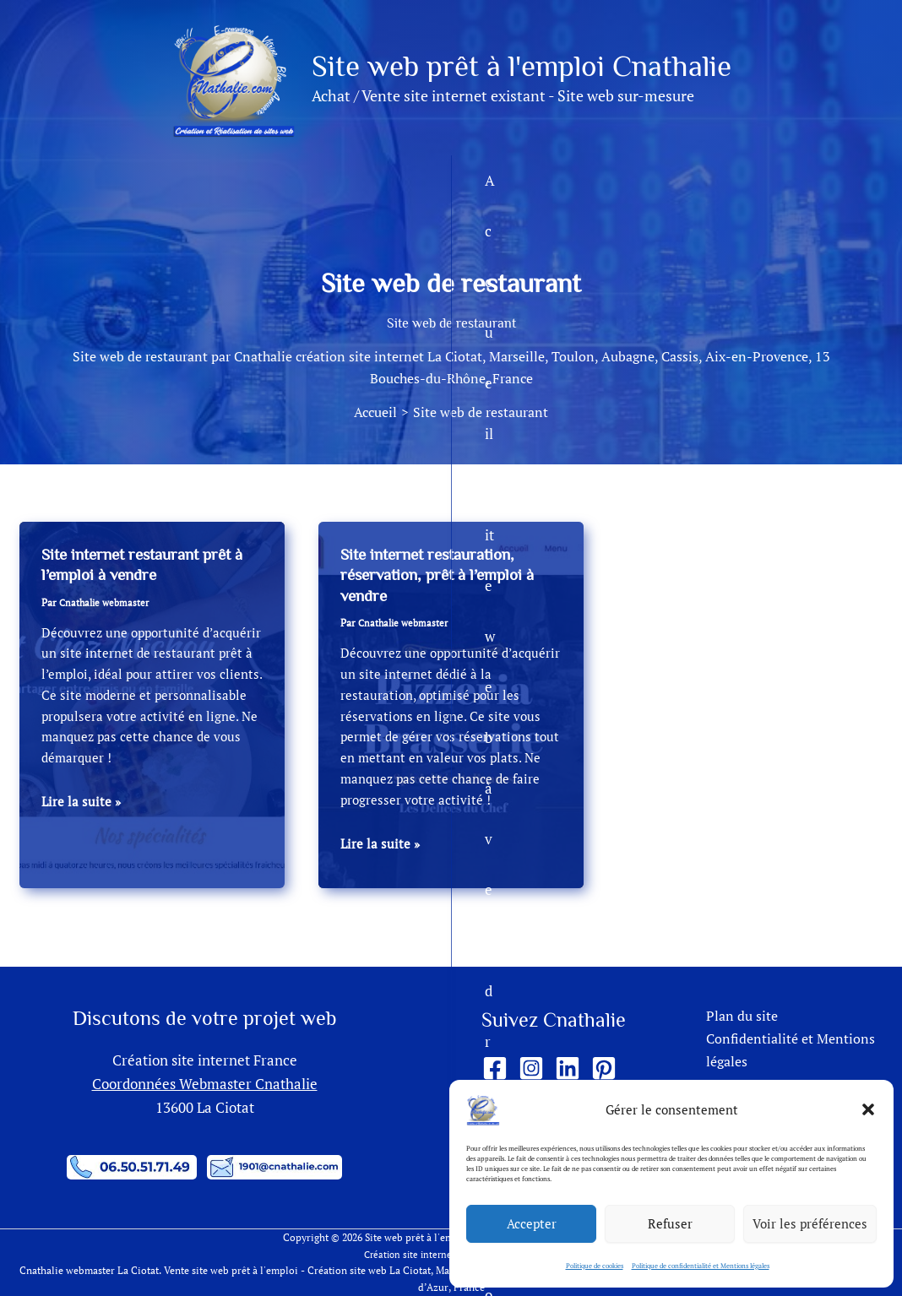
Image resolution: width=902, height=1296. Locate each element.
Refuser (670, 1223)
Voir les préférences (810, 1223)
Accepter (532, 1223)
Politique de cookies (594, 1265)
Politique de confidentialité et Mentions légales (700, 1265)
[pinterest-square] (607, 1069)
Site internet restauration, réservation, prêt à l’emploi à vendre (444, 575)
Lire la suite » (81, 801)
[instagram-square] (535, 1069)
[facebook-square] (498, 1069)
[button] (868, 1109)
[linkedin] (571, 1069)
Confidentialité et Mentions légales (785, 1052)
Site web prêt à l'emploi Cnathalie (521, 66)
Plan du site (735, 1017)
